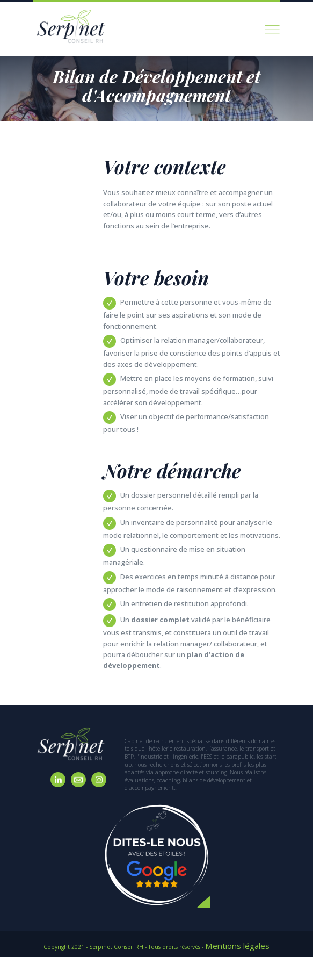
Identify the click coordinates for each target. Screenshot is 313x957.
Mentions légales (237, 943)
